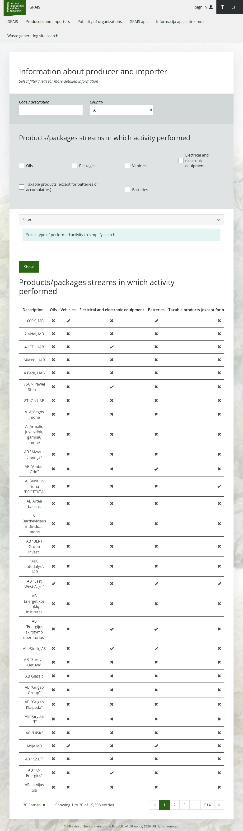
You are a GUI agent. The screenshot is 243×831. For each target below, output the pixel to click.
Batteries (136, 189)
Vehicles (136, 165)
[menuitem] (13, 21)
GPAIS (34, 7)
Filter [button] (121, 219)
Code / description (34, 102)
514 (207, 805)
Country (96, 102)
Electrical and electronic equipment (193, 161)
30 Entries (34, 805)
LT (234, 7)
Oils (26, 165)
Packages (84, 165)
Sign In (204, 7)
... (194, 805)
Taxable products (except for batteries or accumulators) (58, 187)
